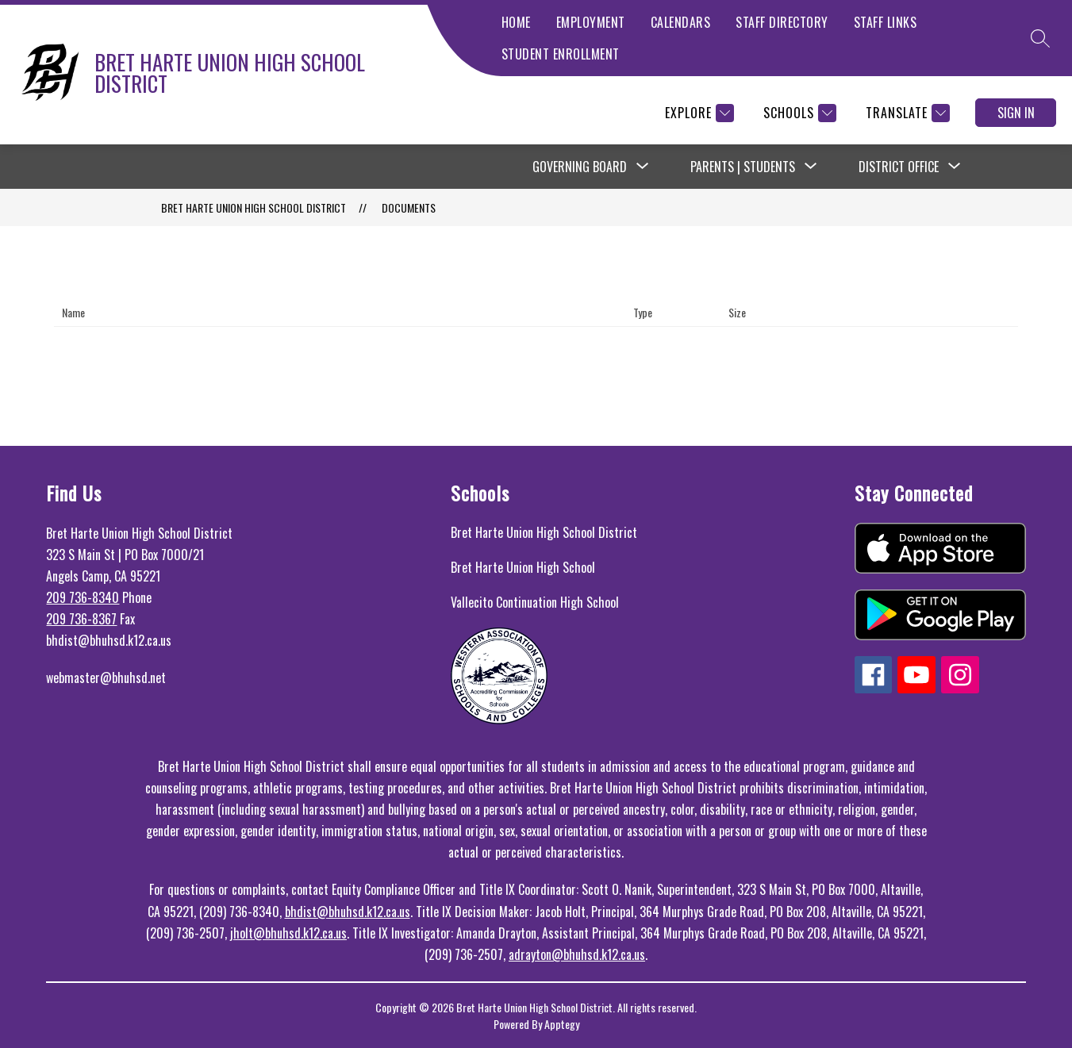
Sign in (1016, 112)
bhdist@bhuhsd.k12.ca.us (347, 911)
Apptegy (561, 1023)
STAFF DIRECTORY (782, 22)
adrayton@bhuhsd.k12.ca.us (577, 954)
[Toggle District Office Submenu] (954, 166)
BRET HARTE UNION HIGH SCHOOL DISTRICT (253, 207)
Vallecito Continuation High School (535, 602)
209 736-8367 (81, 618)
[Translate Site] (906, 113)
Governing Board (579, 166)
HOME (516, 22)
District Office (899, 166)
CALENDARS (681, 22)
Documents (409, 207)
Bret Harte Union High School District (544, 532)
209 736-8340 (82, 597)
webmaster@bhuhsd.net (106, 677)
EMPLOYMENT (590, 22)
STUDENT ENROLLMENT (560, 53)
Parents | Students (742, 166)
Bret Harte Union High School (523, 567)
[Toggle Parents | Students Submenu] (810, 166)
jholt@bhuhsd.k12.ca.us (288, 932)
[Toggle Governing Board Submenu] (642, 166)
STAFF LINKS (885, 22)
